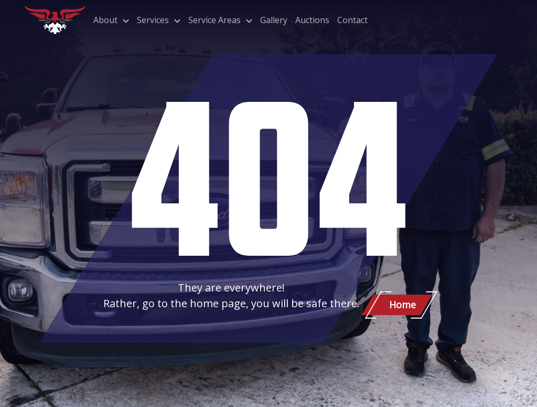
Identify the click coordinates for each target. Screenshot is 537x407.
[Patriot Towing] (55, 20)
